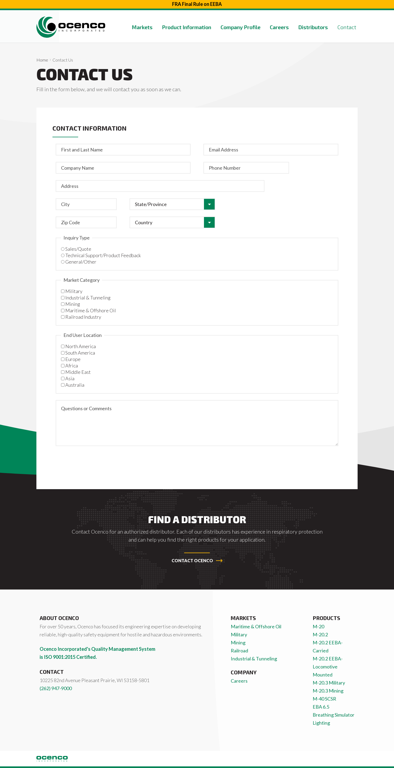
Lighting (321, 723)
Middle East (78, 372)
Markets (142, 27)
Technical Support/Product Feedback (103, 255)
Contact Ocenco (197, 560)
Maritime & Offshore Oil (90, 310)
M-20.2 (320, 634)
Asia (69, 378)
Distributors (313, 27)
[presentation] (96, 463)
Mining (72, 304)
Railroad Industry (83, 317)
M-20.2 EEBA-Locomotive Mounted (328, 667)
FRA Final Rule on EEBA (197, 4)
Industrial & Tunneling (88, 298)
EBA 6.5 (321, 707)
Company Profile (240, 27)
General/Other (80, 262)
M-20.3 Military (329, 683)
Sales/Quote (78, 249)
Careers (279, 27)
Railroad (239, 650)
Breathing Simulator (333, 715)
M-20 (318, 626)
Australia (74, 385)
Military (73, 291)
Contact (346, 27)
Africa (71, 365)
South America (80, 353)
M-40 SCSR (324, 699)
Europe (73, 359)
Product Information (186, 27)
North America (80, 346)
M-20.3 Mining (328, 691)
